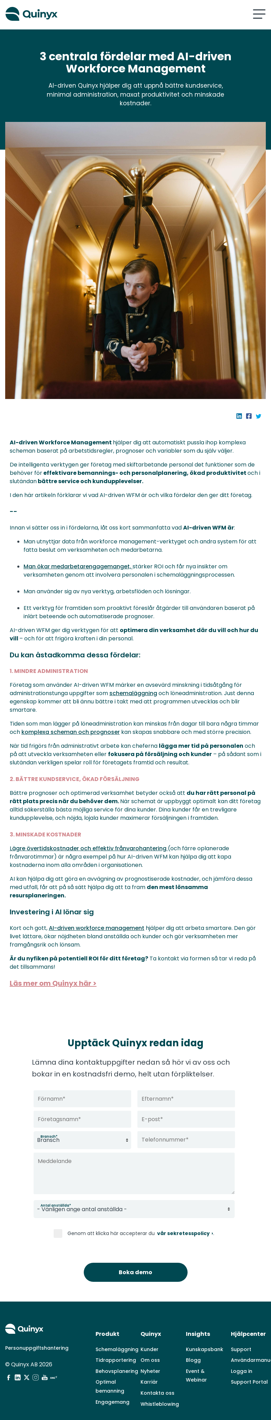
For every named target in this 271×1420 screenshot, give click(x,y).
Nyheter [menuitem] (150, 1357)
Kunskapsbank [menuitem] (204, 1335)
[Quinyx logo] (68, 14)
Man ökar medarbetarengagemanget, (81, 566)
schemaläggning (136, 693)
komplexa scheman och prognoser (95, 732)
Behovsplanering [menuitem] (117, 1357)
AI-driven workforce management (99, 936)
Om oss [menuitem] (150, 1346)
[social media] (8, 1363)
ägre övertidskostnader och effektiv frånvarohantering (92, 857)
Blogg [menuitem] (193, 1346)
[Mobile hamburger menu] (259, 14)
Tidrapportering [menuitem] (116, 1346)
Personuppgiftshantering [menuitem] (37, 1334)
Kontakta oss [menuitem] (157, 1379)
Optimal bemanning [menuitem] (110, 1373)
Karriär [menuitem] (149, 1368)
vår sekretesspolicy (183, 1233)
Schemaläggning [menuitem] (117, 1335)
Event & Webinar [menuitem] (196, 1362)
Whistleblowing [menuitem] (160, 1390)
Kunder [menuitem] (150, 1335)
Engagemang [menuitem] (112, 1388)
